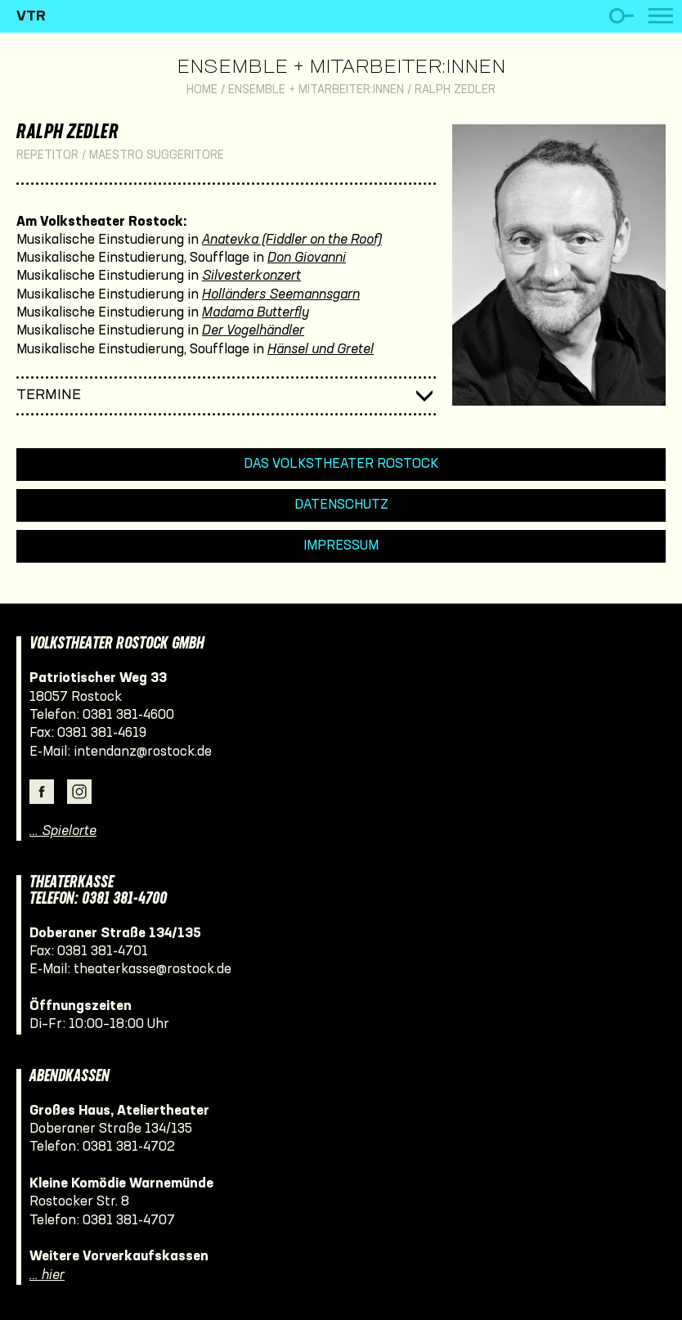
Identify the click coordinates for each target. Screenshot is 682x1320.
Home (202, 90)
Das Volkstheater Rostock (341, 464)
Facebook (41, 791)
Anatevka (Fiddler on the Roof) (292, 240)
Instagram (79, 791)
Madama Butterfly (255, 313)
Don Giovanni (306, 258)
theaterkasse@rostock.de (152, 970)
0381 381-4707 (129, 1221)
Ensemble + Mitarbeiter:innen (341, 68)
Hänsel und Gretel (320, 350)
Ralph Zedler (455, 90)
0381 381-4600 (128, 715)
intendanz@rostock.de (143, 752)
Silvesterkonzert (251, 276)
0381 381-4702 (129, 1147)
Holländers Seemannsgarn (281, 295)
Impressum (341, 546)
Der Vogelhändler (253, 331)
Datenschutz (341, 505)
